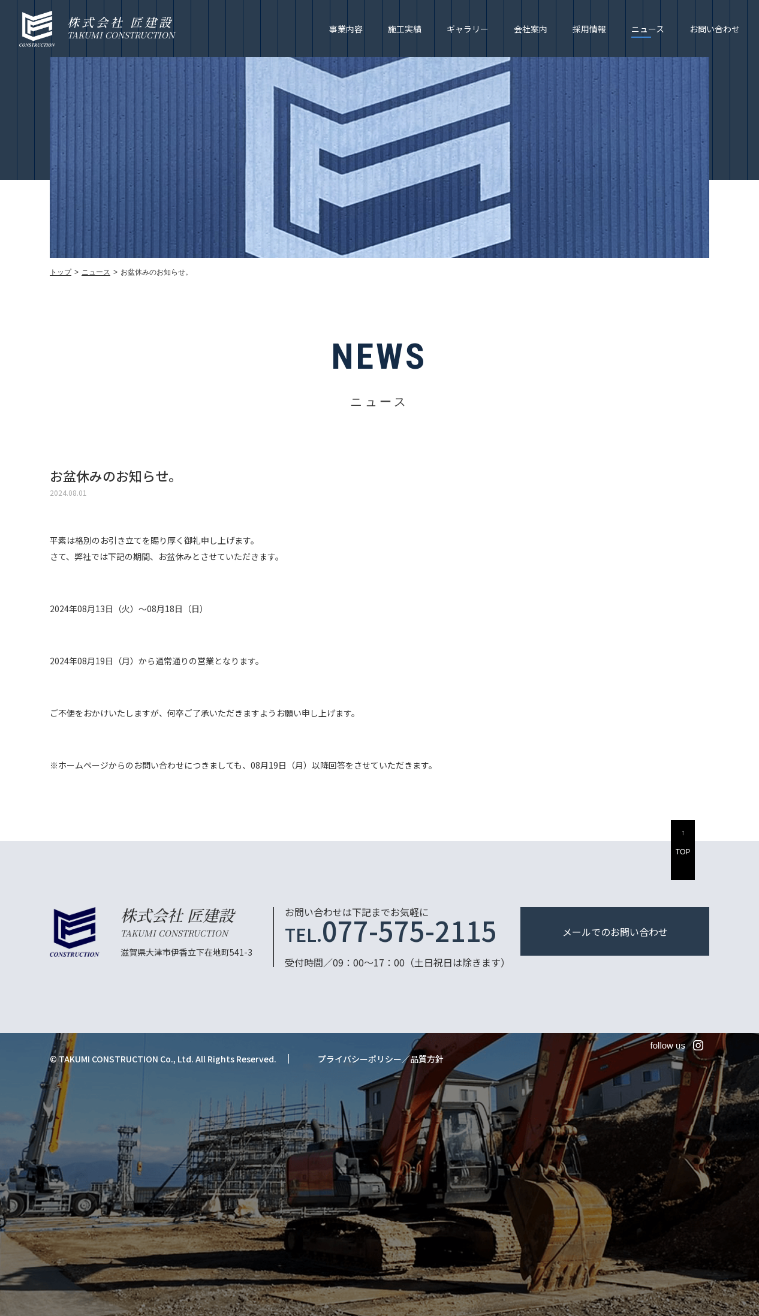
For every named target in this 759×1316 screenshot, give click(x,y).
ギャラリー (468, 29)
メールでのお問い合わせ (615, 931)
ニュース (647, 29)
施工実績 (404, 29)
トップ (60, 272)
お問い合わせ (714, 29)
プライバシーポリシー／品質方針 (381, 1059)
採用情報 (589, 29)
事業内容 (346, 29)
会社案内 (530, 29)
